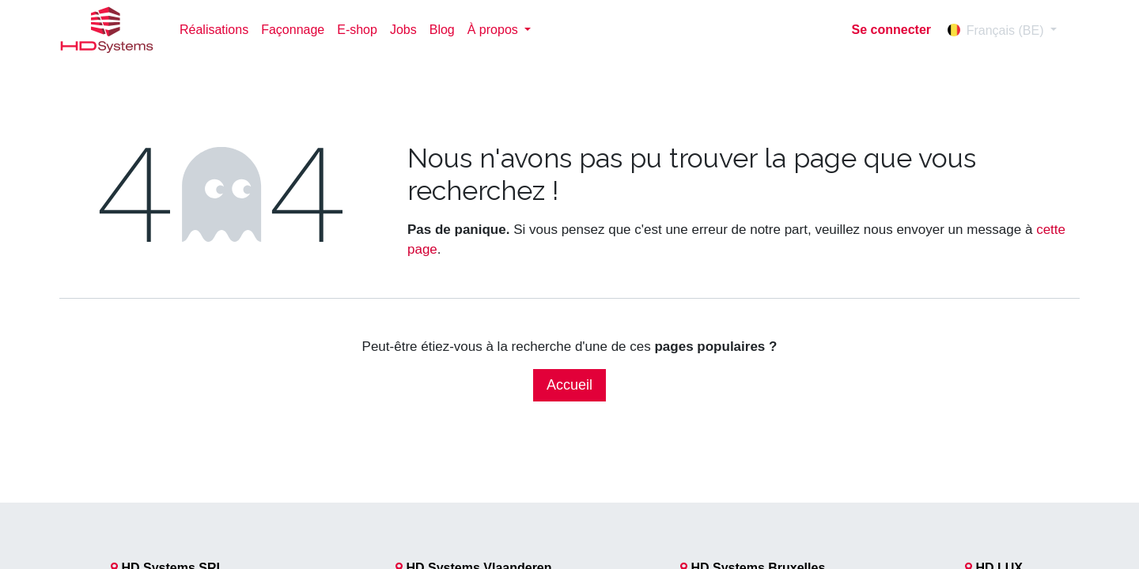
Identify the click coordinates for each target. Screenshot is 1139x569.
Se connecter (891, 29)
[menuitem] (214, 30)
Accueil (569, 385)
